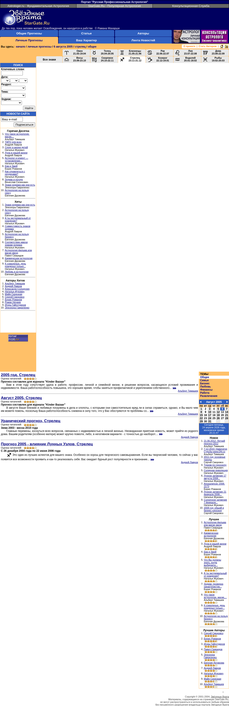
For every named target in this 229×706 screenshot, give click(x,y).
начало (20, 46)
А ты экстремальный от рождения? (215, 574)
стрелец (80, 46)
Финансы (206, 389)
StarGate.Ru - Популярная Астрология (114, 6)
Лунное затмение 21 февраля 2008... (215, 493)
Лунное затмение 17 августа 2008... (215, 477)
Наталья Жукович (15, 291)
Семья (204, 380)
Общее (204, 377)
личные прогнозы (39, 46)
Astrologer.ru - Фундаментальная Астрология (38, 6)
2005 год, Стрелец (18, 375)
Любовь (205, 386)
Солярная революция (216, 470)
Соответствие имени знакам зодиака (16, 243)
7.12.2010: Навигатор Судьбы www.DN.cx (215, 450)
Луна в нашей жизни (16, 152)
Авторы (143, 33)
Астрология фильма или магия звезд (215, 523)
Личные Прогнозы (28, 40)
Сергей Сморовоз (14, 297)
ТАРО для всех (13, 142)
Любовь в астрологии (17, 271)
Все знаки (49, 59)
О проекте (189, 46)
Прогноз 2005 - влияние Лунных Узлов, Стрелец (47, 444)
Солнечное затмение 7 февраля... (215, 501)
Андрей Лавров (13, 286)
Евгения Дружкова (214, 662)
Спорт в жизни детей (16, 147)
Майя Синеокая (13, 294)
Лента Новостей (143, 40)
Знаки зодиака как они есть (20, 184)
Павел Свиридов (213, 649)
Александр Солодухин (17, 288)
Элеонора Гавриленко (17, 307)
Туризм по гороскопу (215, 465)
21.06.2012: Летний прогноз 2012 (214, 442)
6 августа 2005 (63, 46)
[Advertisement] (18, 322)
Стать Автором (207, 46)
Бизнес (205, 383)
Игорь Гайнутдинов (15, 305)
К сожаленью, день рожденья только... (15, 265)
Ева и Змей (11, 166)
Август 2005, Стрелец (21, 398)
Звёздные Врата (220, 696)
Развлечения (208, 396)
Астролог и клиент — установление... (16, 159)
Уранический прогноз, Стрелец (30, 421)
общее (92, 46)
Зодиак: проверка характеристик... (213, 585)
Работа (205, 392)
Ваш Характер (86, 40)
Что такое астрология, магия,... (215, 596)
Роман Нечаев (13, 302)
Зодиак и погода (14, 179)
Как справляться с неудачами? (15, 172)
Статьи (86, 33)
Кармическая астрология (18, 258)
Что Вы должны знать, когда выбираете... (212, 562)
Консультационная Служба (190, 6)
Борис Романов (13, 299)
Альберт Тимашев (15, 283)
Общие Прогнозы (29, 33)
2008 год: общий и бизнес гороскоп (214, 509)
